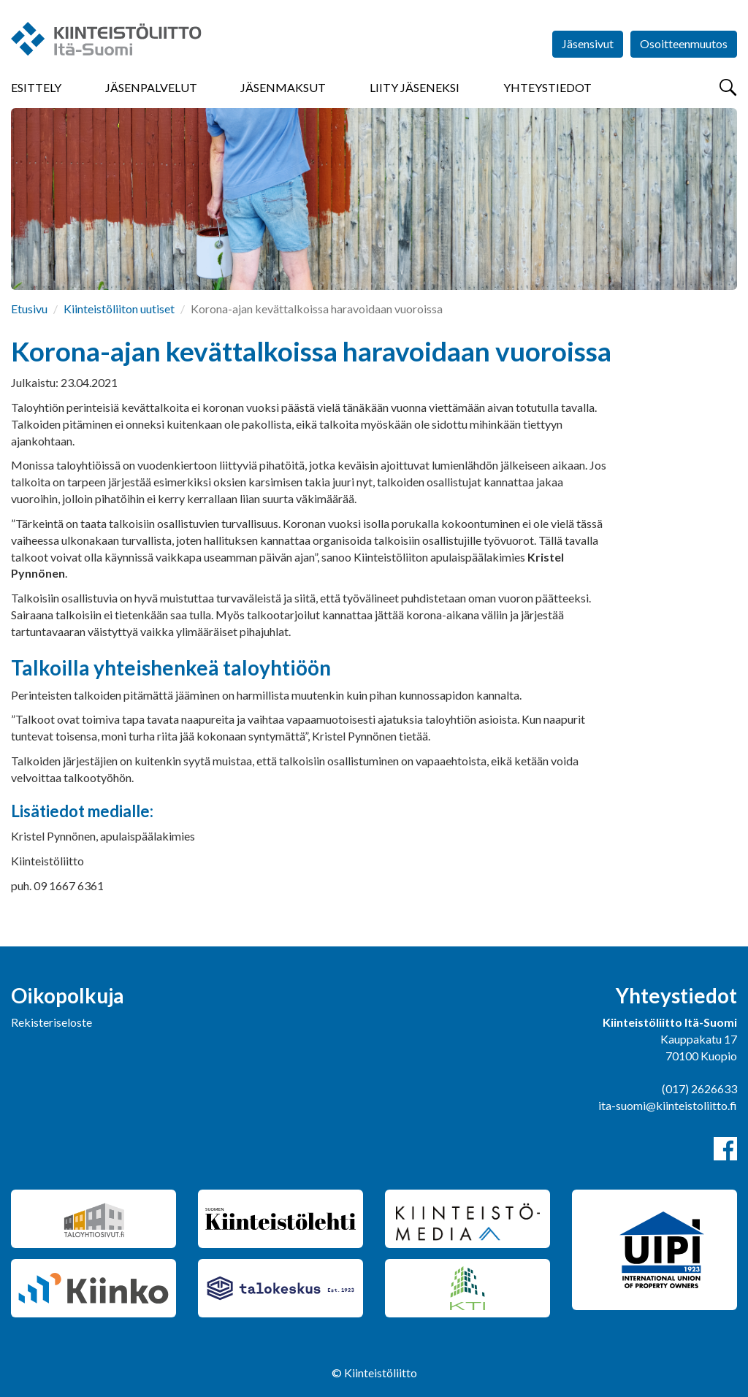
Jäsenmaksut (283, 87)
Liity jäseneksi (414, 87)
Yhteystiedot (547, 87)
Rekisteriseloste (51, 1022)
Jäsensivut (588, 43)
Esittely (36, 87)
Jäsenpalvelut (151, 87)
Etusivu (29, 308)
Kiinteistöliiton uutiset (119, 308)
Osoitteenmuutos (684, 43)
